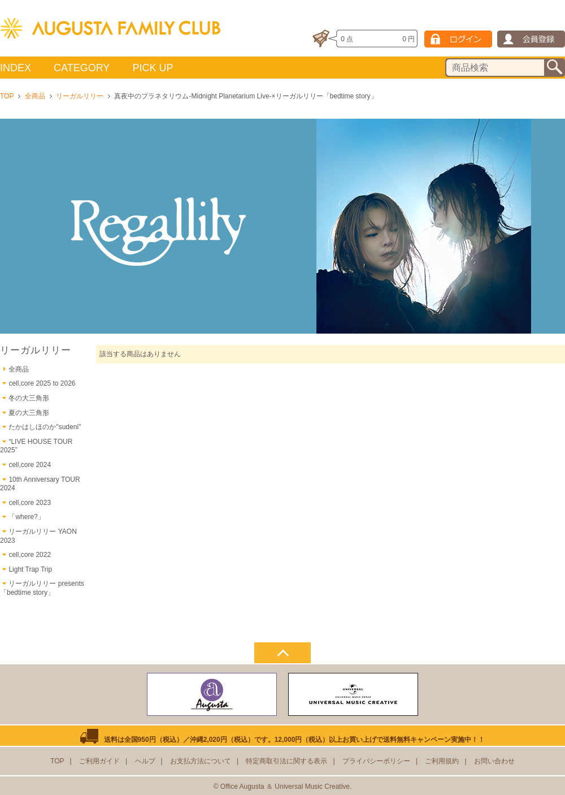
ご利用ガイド (99, 761)
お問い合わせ (494, 761)
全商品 (35, 96)
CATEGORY (82, 68)
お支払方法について (200, 761)
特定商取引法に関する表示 (286, 761)
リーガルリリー (79, 96)
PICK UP (152, 68)
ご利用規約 (442, 761)
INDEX (15, 68)
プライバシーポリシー (376, 761)
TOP (7, 96)
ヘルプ (145, 761)
